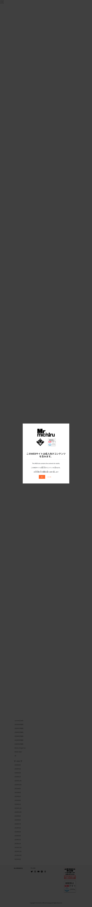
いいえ (49, 477)
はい (42, 477)
